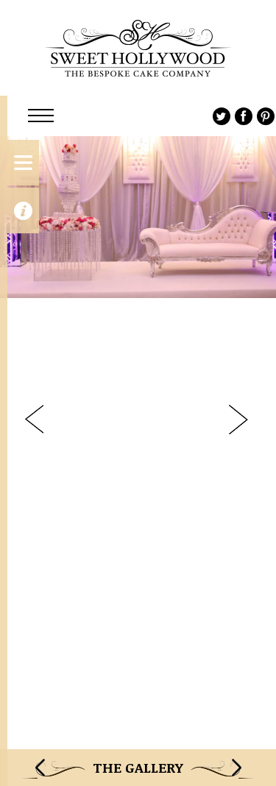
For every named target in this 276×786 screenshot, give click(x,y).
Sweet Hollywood (138, 48)
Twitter (221, 116)
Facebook (243, 116)
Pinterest (266, 116)
